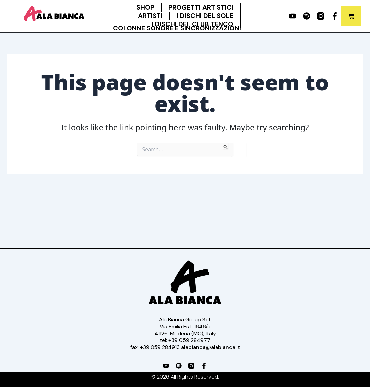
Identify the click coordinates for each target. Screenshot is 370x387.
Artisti (150, 16)
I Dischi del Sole (205, 16)
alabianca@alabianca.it (210, 347)
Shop (145, 7)
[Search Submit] (225, 146)
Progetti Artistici (200, 7)
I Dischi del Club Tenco (192, 24)
